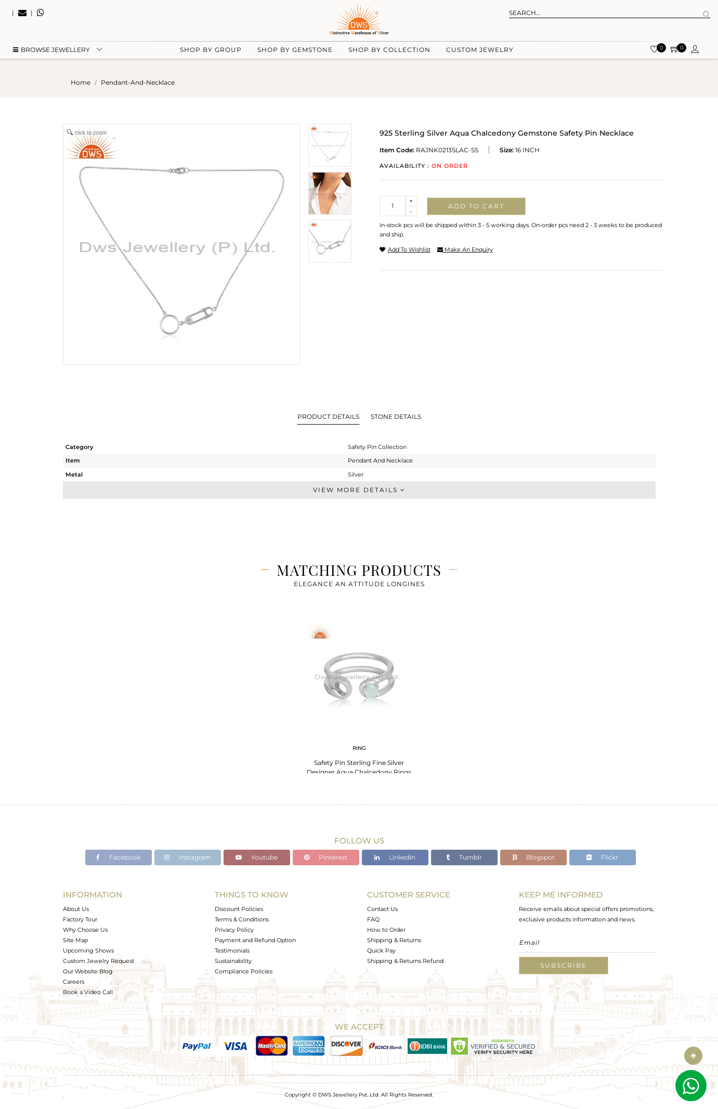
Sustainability (233, 961)
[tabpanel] (359, 696)
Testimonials (232, 950)
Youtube (257, 857)
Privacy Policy (234, 929)
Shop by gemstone (295, 52)
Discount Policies (239, 909)
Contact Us (382, 909)
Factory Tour (80, 919)
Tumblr (464, 857)
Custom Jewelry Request (98, 961)
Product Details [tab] (328, 416)
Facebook (118, 857)
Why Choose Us (85, 929)
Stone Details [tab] (396, 416)
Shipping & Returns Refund (405, 961)
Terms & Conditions (242, 919)
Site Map (75, 940)
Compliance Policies (243, 971)
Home (80, 82)
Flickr (602, 857)
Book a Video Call (88, 992)
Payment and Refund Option (255, 940)
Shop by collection (389, 52)
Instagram (187, 857)
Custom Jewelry (480, 52)
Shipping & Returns (394, 940)
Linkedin (394, 857)
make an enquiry (465, 249)
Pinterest (325, 857)
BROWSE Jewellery (51, 52)
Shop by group (211, 52)
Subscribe (563, 965)
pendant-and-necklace (138, 82)
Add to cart (476, 206)
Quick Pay (381, 950)
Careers (73, 981)
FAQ (373, 919)
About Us (76, 909)
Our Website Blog (88, 971)
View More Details (359, 490)
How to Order (386, 929)
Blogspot (533, 857)
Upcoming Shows (88, 950)
